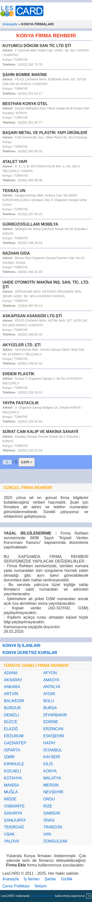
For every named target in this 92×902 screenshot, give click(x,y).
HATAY (49, 743)
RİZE (47, 806)
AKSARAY (13, 680)
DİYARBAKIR (55, 715)
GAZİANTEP (15, 743)
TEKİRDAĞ (14, 827)
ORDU (49, 799)
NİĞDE (10, 799)
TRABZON (52, 827)
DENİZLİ (11, 715)
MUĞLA (11, 792)
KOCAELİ (12, 771)
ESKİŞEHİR (53, 736)
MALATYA (52, 778)
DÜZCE (10, 722)
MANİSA (11, 785)
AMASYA (51, 680)
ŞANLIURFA (15, 820)
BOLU (48, 701)
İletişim (41, 886)
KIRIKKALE (14, 764)
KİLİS (48, 764)
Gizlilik (66, 879)
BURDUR (12, 708)
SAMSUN (51, 813)
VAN (47, 834)
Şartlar (50, 879)
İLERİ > (26, 462)
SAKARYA (13, 813)
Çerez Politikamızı (42, 896)
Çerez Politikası (16, 886)
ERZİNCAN (53, 729)
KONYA (50, 771)
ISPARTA (12, 750)
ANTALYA (51, 687)
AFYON (50, 673)
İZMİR (9, 757)
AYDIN (49, 694)
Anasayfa (9, 24)
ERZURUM (14, 736)
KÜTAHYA (13, 778)
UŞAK (9, 834)
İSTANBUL (52, 750)
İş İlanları (32, 879)
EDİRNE (50, 722)
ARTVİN (11, 694)
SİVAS (48, 820)
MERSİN (50, 785)
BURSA (50, 708)
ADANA (10, 673)
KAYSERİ (51, 757)
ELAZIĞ (11, 729)
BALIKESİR (14, 701)
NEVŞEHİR (53, 792)
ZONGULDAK (55, 841)
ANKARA (12, 687)
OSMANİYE (14, 806)
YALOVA (11, 841)
